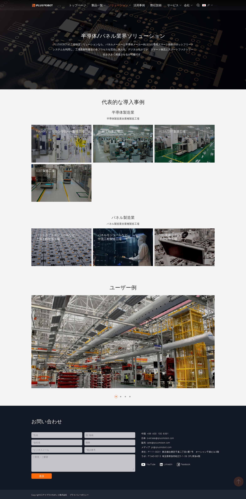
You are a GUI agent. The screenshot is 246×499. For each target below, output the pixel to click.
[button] (102, 396)
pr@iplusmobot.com (161, 447)
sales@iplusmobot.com (158, 442)
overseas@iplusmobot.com (160, 438)
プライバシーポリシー (79, 495)
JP (208, 5)
